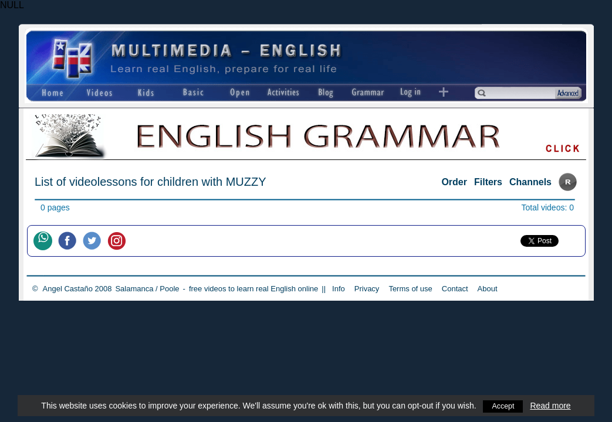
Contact (455, 288)
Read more (552, 405)
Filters (488, 182)
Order (454, 182)
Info (338, 288)
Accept (503, 405)
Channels (530, 182)
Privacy (367, 288)
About (488, 288)
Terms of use (410, 288)
